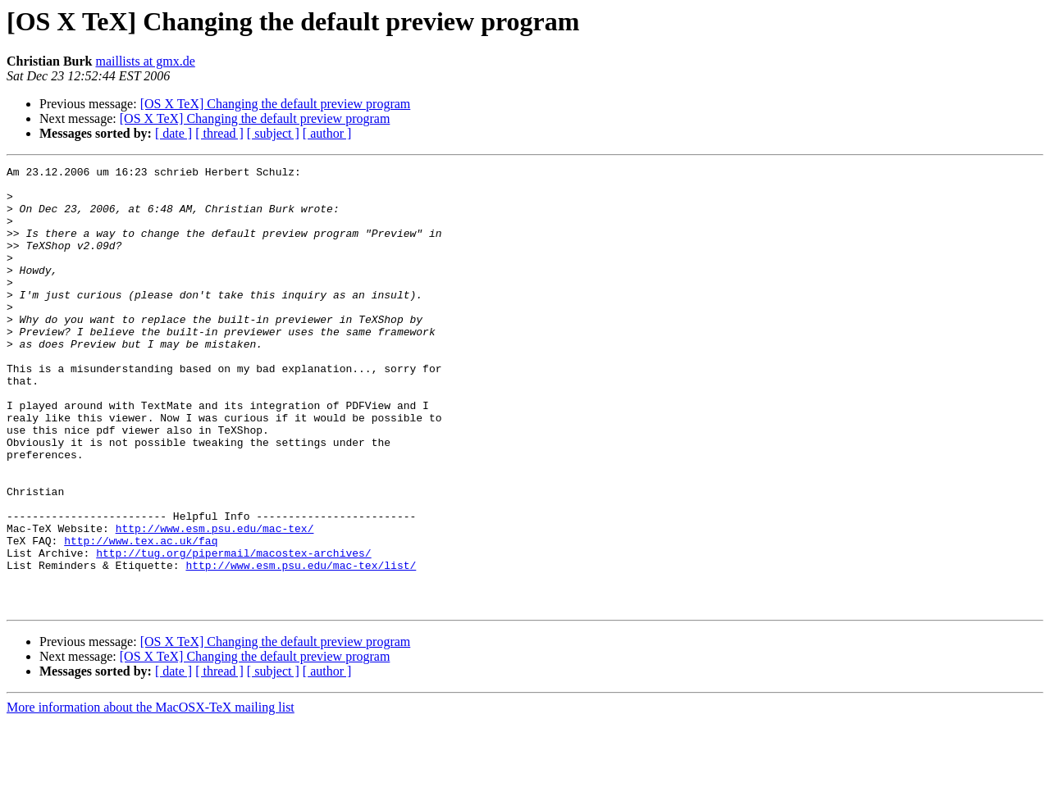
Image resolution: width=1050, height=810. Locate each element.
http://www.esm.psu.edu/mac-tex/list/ (300, 646)
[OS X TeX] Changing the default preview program (275, 104)
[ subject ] (273, 133)
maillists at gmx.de (144, 61)
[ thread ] (219, 133)
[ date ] (173, 133)
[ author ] (327, 133)
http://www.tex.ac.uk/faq (140, 616)
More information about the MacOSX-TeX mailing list (150, 796)
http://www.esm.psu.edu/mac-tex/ (215, 601)
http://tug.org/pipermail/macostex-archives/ (233, 631)
